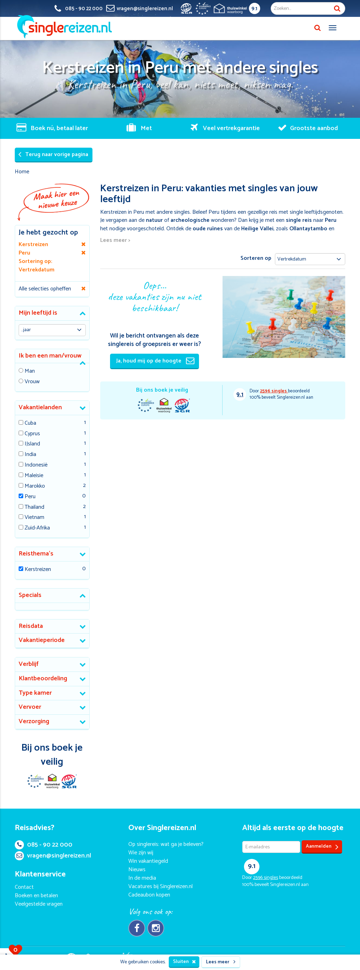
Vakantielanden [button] (40, 407)
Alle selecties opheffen (45, 289)
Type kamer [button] (35, 693)
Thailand (34, 507)
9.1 (254, 8)
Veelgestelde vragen (39, 904)
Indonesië (36, 465)
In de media (142, 878)
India (30, 455)
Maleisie (34, 476)
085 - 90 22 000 (43, 845)
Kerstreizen (38, 570)
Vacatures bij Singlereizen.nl (160, 886)
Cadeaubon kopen (149, 895)
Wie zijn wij (140, 852)
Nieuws (137, 869)
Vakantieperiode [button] (42, 640)
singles (274, 391)
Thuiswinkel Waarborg (163, 405)
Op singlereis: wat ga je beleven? (166, 844)
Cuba (30, 423)
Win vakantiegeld (148, 861)
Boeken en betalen (36, 895)
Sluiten (184, 962)
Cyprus (32, 434)
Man (30, 371)
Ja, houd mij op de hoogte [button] (155, 361)
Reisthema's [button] (36, 553)
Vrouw (32, 382)
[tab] (52, 313)
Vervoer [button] (30, 707)
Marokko (35, 486)
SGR (182, 405)
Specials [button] (30, 595)
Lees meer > (115, 241)
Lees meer (221, 962)
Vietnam (34, 518)
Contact (24, 887)
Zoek (337, 8)
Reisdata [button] (31, 626)
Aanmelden (322, 846)
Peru (30, 497)
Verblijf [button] (29, 664)
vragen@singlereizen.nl (53, 855)
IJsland (32, 444)
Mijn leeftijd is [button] (38, 313)
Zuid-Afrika (37, 528)
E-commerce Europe (145, 405)
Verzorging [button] (34, 721)
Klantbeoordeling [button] (43, 678)
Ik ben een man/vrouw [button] (50, 356)
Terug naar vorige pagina (53, 154)
